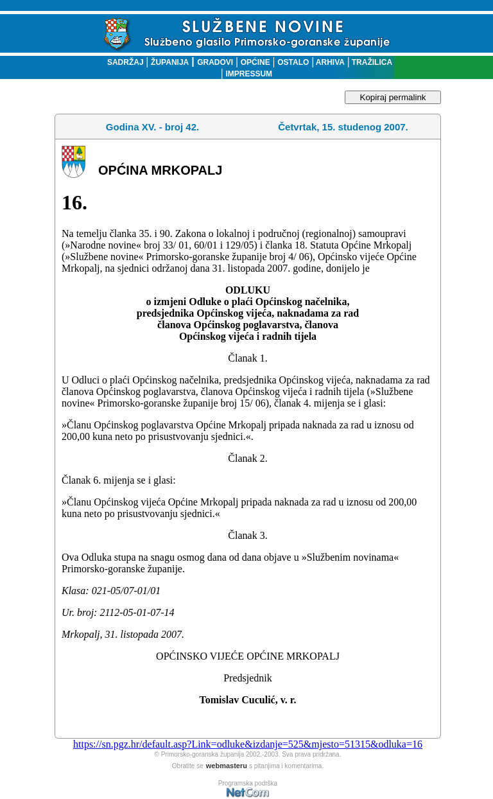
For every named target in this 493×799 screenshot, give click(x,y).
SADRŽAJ (122, 62)
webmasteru (226, 765)
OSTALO (293, 62)
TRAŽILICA (370, 62)
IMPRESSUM (248, 73)
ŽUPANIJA (170, 62)
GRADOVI (215, 62)
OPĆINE (255, 62)
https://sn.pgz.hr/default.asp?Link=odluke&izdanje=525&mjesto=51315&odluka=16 (247, 744)
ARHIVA (329, 62)
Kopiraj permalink (393, 97)
